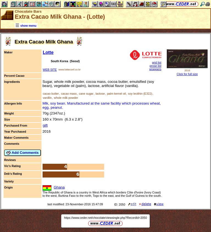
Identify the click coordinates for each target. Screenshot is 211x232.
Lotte (48, 52)
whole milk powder (66, 97)
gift (45, 125)
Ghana (59, 187)
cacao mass (69, 93)
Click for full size (187, 74)
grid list (156, 62)
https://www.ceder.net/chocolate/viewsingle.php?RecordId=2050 (105, 217)
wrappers (155, 69)
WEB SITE (50, 69)
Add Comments (22, 153)
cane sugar (86, 93)
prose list (155, 65)
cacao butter (51, 93)
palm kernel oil (116, 93)
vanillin (47, 97)
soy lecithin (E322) (140, 93)
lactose (100, 93)
